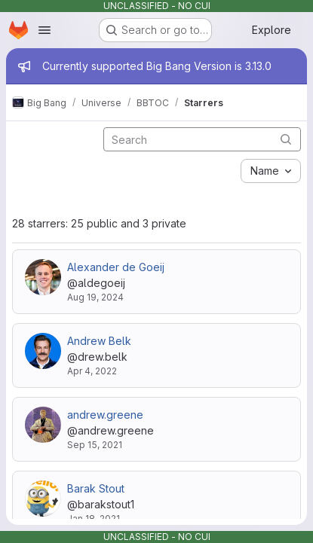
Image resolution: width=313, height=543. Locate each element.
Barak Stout (95, 488)
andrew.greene (105, 414)
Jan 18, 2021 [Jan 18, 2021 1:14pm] (93, 518)
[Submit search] (286, 139)
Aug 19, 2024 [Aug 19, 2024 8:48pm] (95, 297)
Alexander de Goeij (115, 267)
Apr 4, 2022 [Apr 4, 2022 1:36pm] (92, 371)
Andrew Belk (99, 340)
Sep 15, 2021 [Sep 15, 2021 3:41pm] (94, 444)
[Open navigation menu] (44, 30)
